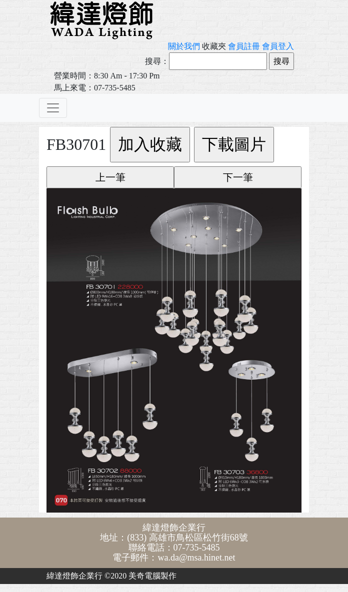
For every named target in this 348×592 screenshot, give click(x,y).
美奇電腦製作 (152, 576)
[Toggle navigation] (53, 108)
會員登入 (278, 46)
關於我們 (184, 46)
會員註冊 (244, 46)
